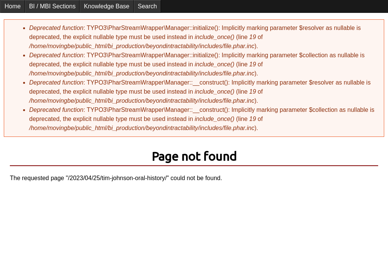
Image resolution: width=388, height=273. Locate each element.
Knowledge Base (106, 6)
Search (147, 6)
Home (13, 6)
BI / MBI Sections (52, 6)
